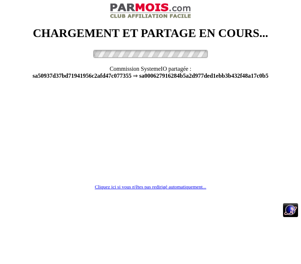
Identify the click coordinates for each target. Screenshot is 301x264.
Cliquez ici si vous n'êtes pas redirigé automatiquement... (150, 187)
